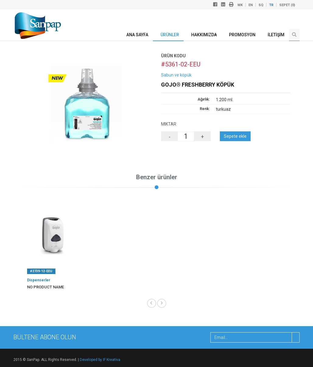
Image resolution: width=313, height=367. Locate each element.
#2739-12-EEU (41, 271)
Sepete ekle (235, 136)
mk (240, 5)
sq (260, 5)
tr (271, 5)
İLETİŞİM (276, 34)
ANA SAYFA (137, 34)
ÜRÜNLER (169, 34)
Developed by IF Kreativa (100, 360)
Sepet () (287, 5)
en (250, 5)
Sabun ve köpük (176, 75)
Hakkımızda (204, 34)
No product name (45, 287)
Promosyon (242, 34)
